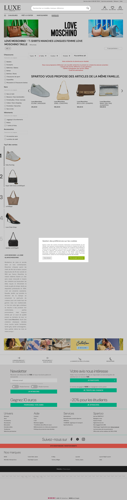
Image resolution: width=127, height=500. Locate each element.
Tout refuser (47, 258)
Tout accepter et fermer (76, 258)
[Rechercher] (88, 8)
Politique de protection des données (68, 254)
